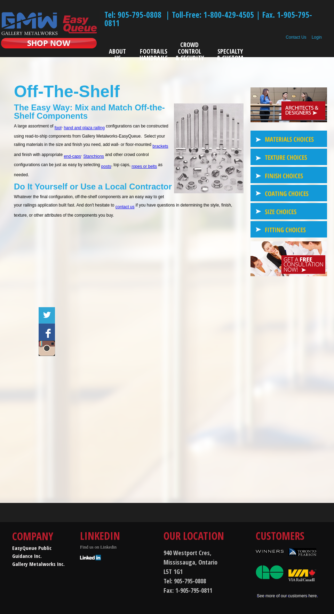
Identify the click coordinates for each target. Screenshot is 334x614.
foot (58, 127)
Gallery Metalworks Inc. (38, 563)
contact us (125, 206)
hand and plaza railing (84, 127)
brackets (160, 146)
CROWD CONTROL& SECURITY (189, 51)
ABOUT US (117, 54)
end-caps (72, 156)
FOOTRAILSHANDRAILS (154, 54)
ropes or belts (144, 166)
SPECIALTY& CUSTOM (230, 54)
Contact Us (296, 37)
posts (106, 166)
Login (317, 37)
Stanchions (93, 156)
